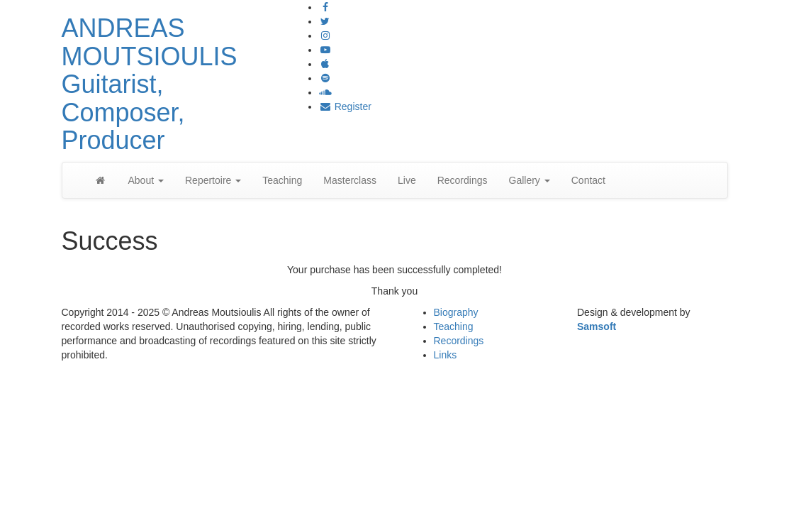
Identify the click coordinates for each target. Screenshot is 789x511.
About (146, 180)
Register (345, 106)
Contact (588, 180)
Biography (456, 312)
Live (407, 180)
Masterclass (349, 180)
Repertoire (213, 180)
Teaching (282, 180)
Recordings (462, 180)
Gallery (529, 180)
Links (445, 355)
